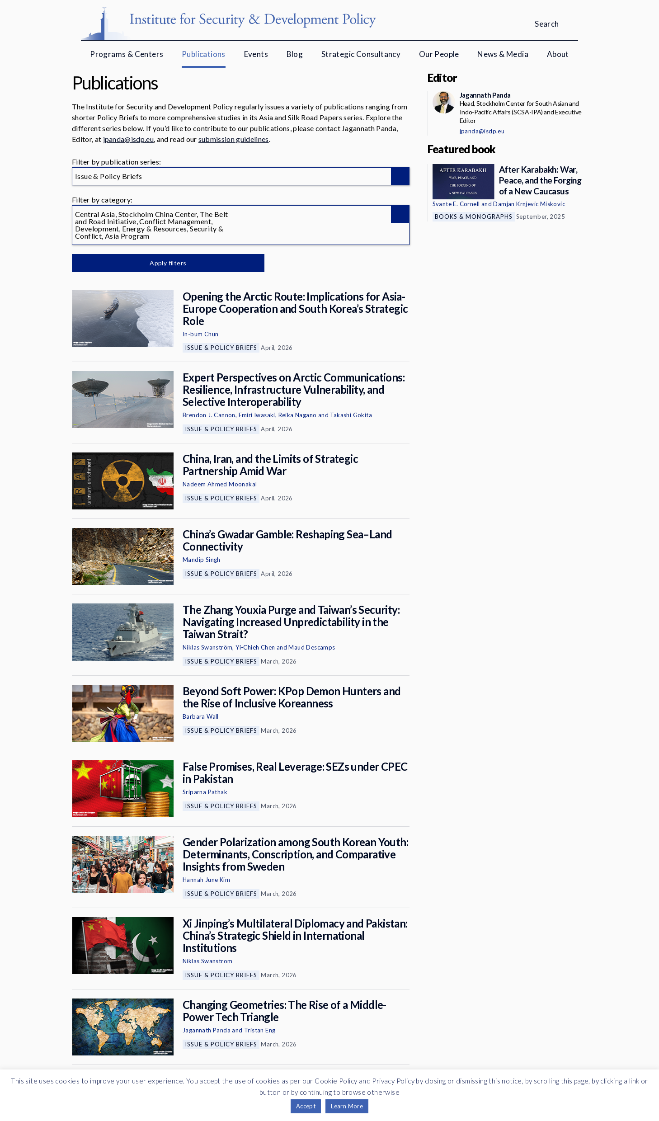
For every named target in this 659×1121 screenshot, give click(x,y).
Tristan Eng (259, 1030)
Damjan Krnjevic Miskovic (529, 203)
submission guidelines (233, 139)
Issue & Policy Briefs (221, 347)
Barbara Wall (201, 716)
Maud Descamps (311, 647)
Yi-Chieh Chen (255, 647)
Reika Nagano (297, 415)
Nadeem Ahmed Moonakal (220, 484)
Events (256, 54)
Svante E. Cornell (456, 203)
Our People (439, 54)
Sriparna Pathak (205, 792)
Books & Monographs (474, 216)
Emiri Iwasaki (257, 415)
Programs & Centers (126, 54)
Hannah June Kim (206, 879)
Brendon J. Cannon (209, 415)
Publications (204, 54)
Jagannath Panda (207, 1030)
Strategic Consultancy (360, 54)
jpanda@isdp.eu (128, 139)
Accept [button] (305, 1106)
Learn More (347, 1106)
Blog (295, 54)
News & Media (502, 54)
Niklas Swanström (207, 647)
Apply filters (166, 263)
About (558, 54)
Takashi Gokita (351, 415)
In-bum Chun (200, 334)
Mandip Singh (202, 559)
